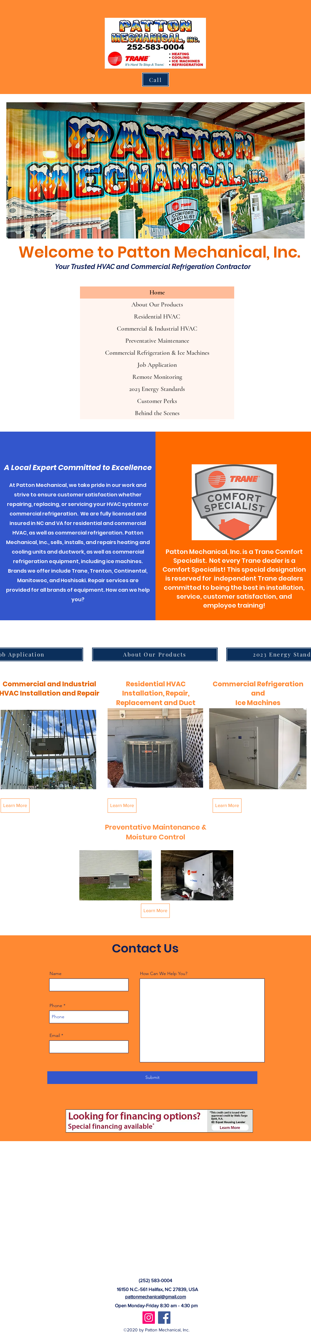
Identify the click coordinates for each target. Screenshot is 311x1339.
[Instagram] (148, 1317)
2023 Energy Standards (157, 389)
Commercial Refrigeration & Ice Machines (157, 353)
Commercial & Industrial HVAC (157, 329)
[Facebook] (164, 1317)
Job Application (157, 365)
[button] (115, 875)
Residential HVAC (157, 316)
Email (55, 1035)
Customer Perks (157, 401)
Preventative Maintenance (157, 341)
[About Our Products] (155, 654)
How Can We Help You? (163, 973)
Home (157, 292)
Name (56, 973)
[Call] (155, 79)
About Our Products (157, 304)
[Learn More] (15, 805)
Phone (56, 1005)
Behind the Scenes (157, 413)
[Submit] (152, 1077)
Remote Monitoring (157, 377)
